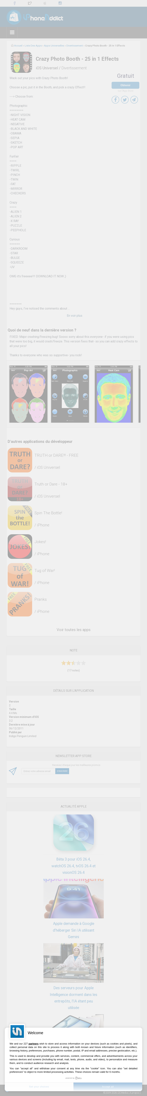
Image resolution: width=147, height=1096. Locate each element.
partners (33, 1043)
